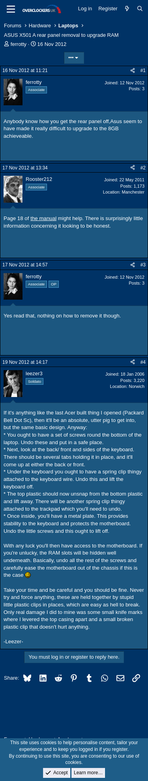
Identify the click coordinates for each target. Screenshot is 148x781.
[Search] (139, 8)
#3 (143, 265)
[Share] (132, 70)
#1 (143, 70)
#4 (143, 362)
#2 (143, 168)
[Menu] (11, 9)
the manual (43, 218)
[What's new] (127, 8)
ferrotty (18, 44)
